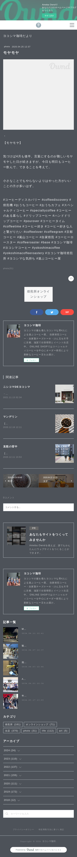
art (63, 731)
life (48, 731)
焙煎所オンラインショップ (38, 294)
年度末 (25, 696)
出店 (11, 731)
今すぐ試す (49, 16)
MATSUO (27, 630)
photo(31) (8, 268)
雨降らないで (29, 663)
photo (7, 47)
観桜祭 (25, 646)
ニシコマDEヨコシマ (16, 386)
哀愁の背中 (10, 446)
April (25, 680)
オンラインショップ (40, 725)
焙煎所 (13, 725)
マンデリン (10, 416)
